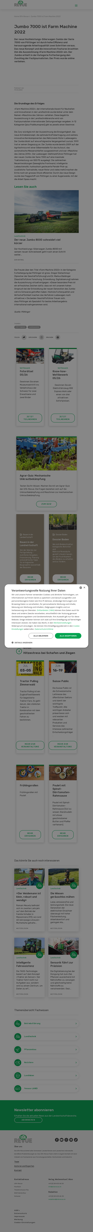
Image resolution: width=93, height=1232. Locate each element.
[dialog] (46, 616)
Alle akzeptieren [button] (68, 636)
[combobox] (80, 587)
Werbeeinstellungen (62, 622)
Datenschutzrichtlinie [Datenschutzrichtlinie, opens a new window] (44, 629)
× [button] (84, 587)
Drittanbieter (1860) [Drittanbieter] (45, 610)
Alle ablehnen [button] (40, 636)
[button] (22, 642)
